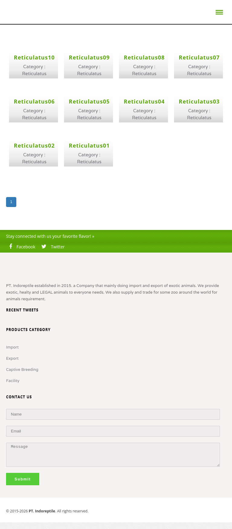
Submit (22, 479)
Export (12, 358)
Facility (12, 380)
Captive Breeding (22, 369)
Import (12, 347)
